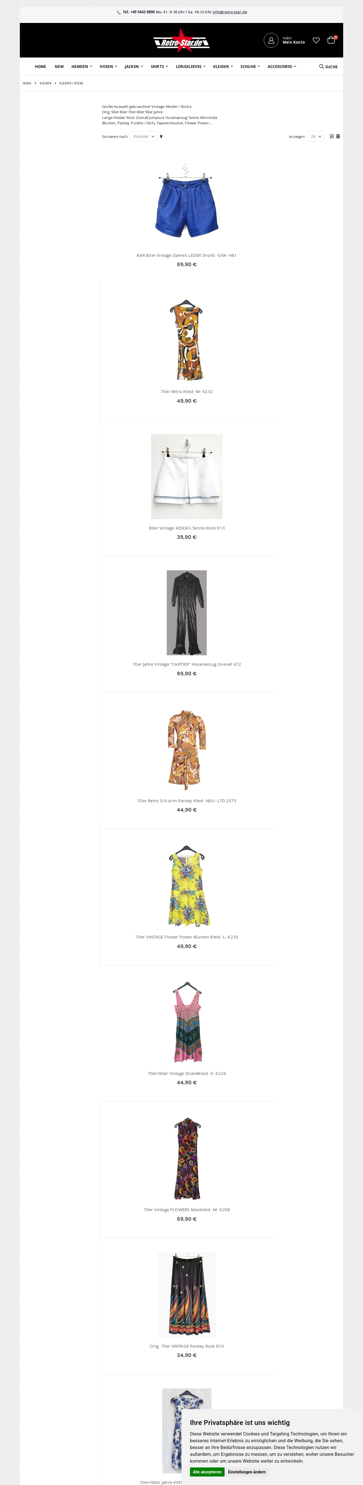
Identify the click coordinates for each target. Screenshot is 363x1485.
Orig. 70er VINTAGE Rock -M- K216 (140, 1254)
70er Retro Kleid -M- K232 (221, 255)
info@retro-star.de (230, 11)
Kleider (45, 83)
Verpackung (244, 1391)
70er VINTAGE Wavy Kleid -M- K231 (302, 1111)
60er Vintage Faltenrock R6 (221, 683)
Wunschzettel (143, 1368)
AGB (288, 1361)
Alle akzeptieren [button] (207, 1472)
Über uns (242, 1354)
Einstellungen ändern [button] (247, 1472)
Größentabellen (247, 1368)
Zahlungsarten (246, 1383)
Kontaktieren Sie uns (252, 1361)
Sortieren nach (115, 136)
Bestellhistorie (144, 1361)
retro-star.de (148, 1402)
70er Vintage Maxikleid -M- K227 (140, 969)
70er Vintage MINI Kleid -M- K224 (140, 826)
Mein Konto (142, 1354)
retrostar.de (148, 1414)
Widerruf (292, 1368)
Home (27, 83)
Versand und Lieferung (253, 1376)
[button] (316, 40)
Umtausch (243, 1398)
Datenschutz (296, 1376)
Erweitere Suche (145, 1376)
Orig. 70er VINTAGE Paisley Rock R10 (303, 540)
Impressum (295, 1354)
